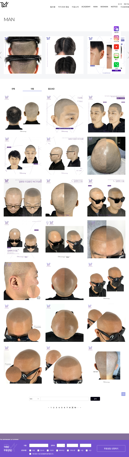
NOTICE (114, 7)
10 (75, 407)
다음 (78, 407)
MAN (95, 7)
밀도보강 (51, 88)
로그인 (120, 4)
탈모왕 (52, 7)
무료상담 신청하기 (111, 448)
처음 (48, 407)
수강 (90, 450)
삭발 (32, 88)
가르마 (52, 450)
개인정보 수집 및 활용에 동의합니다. (43, 454)
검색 (95, 399)
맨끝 (80, 407)
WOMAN (104, 7)
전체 (13, 88)
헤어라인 (61, 450)
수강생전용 (124, 7)
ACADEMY (85, 7)
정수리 (42, 450)
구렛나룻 (72, 450)
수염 (82, 450)
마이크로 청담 (63, 7)
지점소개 (75, 7)
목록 (123, 394)
